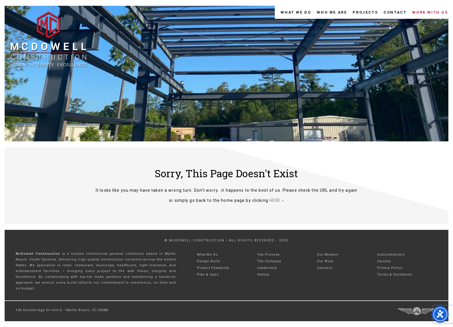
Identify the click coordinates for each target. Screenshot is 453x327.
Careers (384, 261)
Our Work (325, 261)
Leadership (267, 268)
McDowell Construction (54, 41)
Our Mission (327, 254)
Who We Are (332, 12)
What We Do (296, 12)
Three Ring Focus (416, 311)
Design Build (208, 261)
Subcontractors (390, 254)
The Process (268, 254)
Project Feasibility (213, 268)
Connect (324, 268)
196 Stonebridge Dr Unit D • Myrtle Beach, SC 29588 (62, 310)
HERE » (276, 200)
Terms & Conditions (394, 274)
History (263, 274)
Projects (365, 12)
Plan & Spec (208, 274)
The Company (269, 261)
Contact (395, 12)
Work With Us (430, 12)
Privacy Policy (389, 268)
